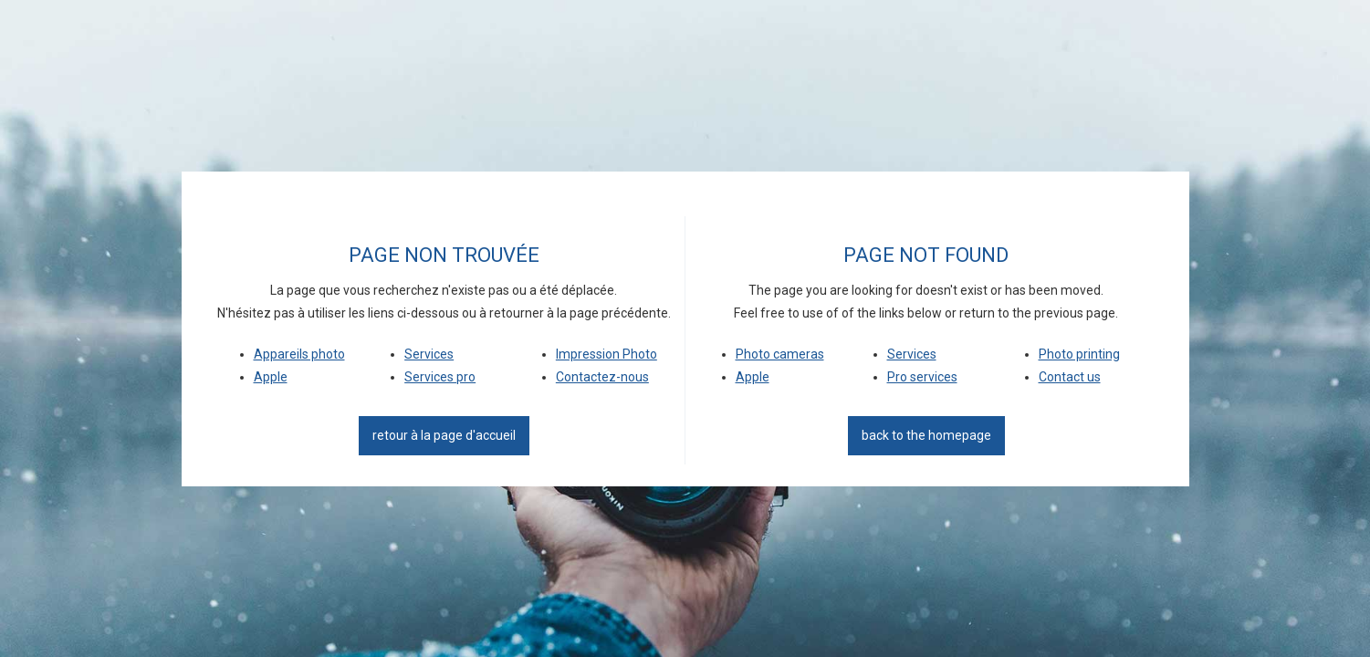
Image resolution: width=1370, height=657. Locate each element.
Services (429, 354)
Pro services (922, 377)
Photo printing (1079, 354)
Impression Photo (606, 354)
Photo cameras (780, 354)
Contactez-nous (602, 377)
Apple (271, 377)
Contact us (1070, 377)
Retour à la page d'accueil (444, 435)
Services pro (440, 377)
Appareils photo (299, 354)
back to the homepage (926, 435)
